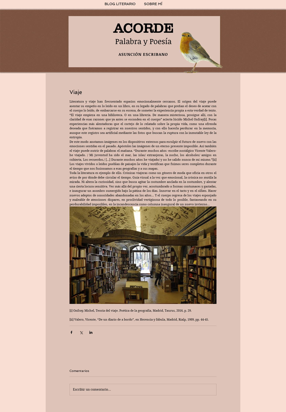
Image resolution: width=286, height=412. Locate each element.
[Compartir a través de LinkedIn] (91, 332)
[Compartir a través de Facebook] (71, 332)
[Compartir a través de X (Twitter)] (81, 332)
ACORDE (143, 28)
